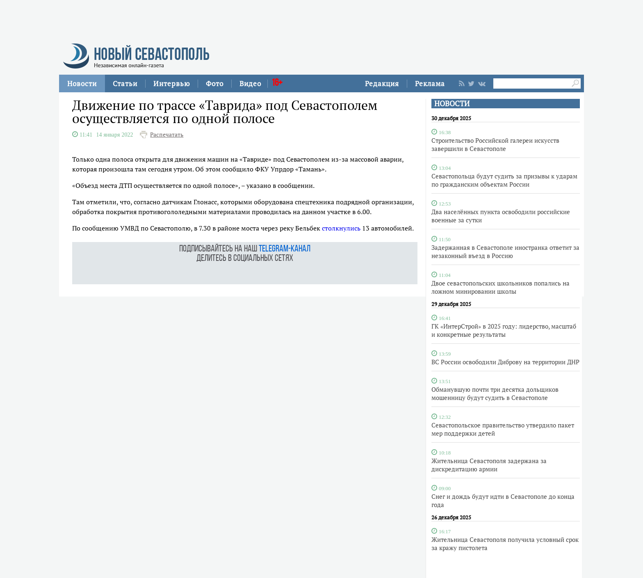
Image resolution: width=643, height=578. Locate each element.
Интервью (171, 83)
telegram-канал (284, 249)
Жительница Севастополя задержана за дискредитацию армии (489, 465)
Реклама (430, 83)
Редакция (382, 83)
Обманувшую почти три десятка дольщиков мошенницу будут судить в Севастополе (495, 393)
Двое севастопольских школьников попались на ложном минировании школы (500, 287)
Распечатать (166, 134)
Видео (250, 83)
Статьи (125, 83)
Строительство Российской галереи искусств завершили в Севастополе (495, 144)
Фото (214, 83)
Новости (82, 83)
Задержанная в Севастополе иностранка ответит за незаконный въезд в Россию (505, 251)
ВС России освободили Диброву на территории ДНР (505, 362)
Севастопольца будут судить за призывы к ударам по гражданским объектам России (504, 180)
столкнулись (341, 228)
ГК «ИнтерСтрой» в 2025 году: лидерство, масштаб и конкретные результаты (503, 330)
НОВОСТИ (452, 103)
